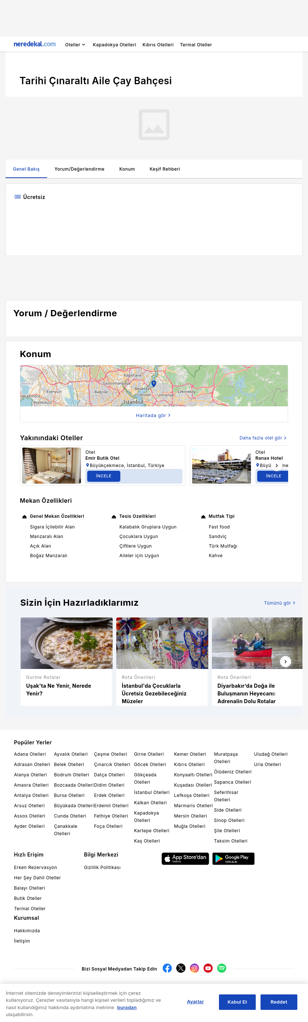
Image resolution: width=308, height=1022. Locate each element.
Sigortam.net (121, 988)
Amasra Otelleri (31, 785)
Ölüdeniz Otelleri (233, 771)
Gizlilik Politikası (102, 867)
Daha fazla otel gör (264, 438)
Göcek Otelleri (150, 764)
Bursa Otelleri (69, 795)
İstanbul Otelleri (152, 792)
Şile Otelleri (227, 830)
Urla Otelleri (267, 764)
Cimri (165, 988)
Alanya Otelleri (30, 774)
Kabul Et (237, 1006)
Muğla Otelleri (190, 826)
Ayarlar (195, 1006)
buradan (127, 1012)
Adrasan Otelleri (32, 764)
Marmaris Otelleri (193, 805)
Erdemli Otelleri (111, 805)
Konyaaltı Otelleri (193, 774)
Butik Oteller (28, 898)
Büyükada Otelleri (74, 805)
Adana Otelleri (30, 754)
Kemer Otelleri (190, 754)
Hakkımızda (27, 930)
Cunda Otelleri (70, 816)
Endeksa (198, 988)
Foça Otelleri (108, 826)
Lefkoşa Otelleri (192, 795)
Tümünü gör (280, 603)
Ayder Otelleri (29, 826)
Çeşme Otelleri (110, 754)
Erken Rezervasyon (35, 867)
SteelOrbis (262, 988)
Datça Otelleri (109, 774)
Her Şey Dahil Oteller (37, 877)
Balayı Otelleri (29, 888)
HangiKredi (218, 988)
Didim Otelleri (109, 785)
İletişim (22, 941)
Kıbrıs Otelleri (189, 764)
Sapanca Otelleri (232, 782)
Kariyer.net (97, 988)
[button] (153, 385)
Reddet (278, 1006)
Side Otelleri (228, 810)
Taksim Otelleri (231, 841)
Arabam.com (146, 988)
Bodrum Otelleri (71, 774)
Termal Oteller (30, 908)
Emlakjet (180, 988)
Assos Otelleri (29, 816)
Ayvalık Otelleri (71, 754)
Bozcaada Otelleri (74, 785)
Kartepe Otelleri (151, 830)
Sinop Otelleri (229, 820)
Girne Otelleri (149, 754)
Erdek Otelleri (109, 795)
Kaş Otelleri (147, 841)
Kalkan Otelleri (150, 802)
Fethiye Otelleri (111, 816)
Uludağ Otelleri (271, 754)
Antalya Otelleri (31, 795)
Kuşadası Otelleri (193, 785)
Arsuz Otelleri (29, 805)
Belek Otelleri (69, 764)
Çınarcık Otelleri (112, 764)
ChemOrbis (240, 988)
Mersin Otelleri (190, 816)
